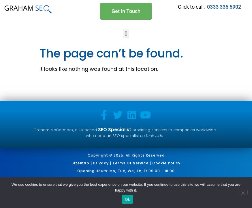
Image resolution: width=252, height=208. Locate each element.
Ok (127, 199)
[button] (126, 33)
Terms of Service (130, 163)
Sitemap (80, 163)
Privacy (101, 163)
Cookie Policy (166, 163)
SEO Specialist (114, 130)
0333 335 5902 (224, 7)
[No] (243, 192)
